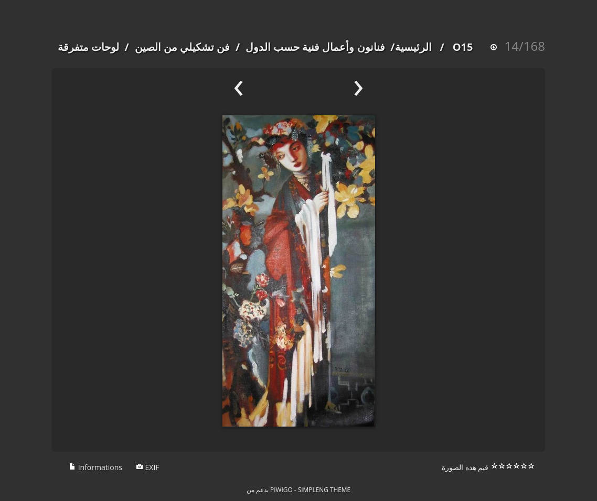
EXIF (147, 467)
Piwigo (281, 489)
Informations (95, 467)
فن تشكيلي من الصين (182, 47)
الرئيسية (413, 47)
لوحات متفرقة (88, 47)
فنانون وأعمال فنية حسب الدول (315, 47)
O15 (463, 47)
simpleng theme (324, 489)
